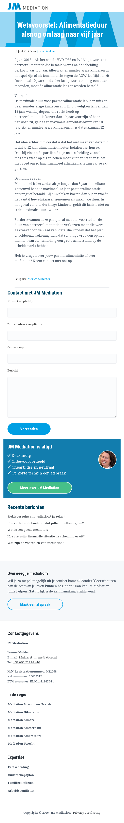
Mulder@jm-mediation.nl (38, 657)
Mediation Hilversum (23, 712)
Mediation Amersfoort (24, 736)
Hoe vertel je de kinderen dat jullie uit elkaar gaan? (45, 523)
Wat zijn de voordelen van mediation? (35, 543)
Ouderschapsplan (21, 775)
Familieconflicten (21, 783)
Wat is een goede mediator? (27, 529)
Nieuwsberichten (39, 279)
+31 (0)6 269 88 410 (26, 662)
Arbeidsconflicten (21, 791)
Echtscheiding (18, 767)
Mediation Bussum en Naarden (30, 704)
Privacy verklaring (87, 812)
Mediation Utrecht (21, 743)
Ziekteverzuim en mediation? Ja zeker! (36, 516)
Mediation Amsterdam (24, 728)
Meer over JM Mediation (39, 487)
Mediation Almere (21, 720)
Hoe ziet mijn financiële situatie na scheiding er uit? (46, 536)
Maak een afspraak (35, 604)
